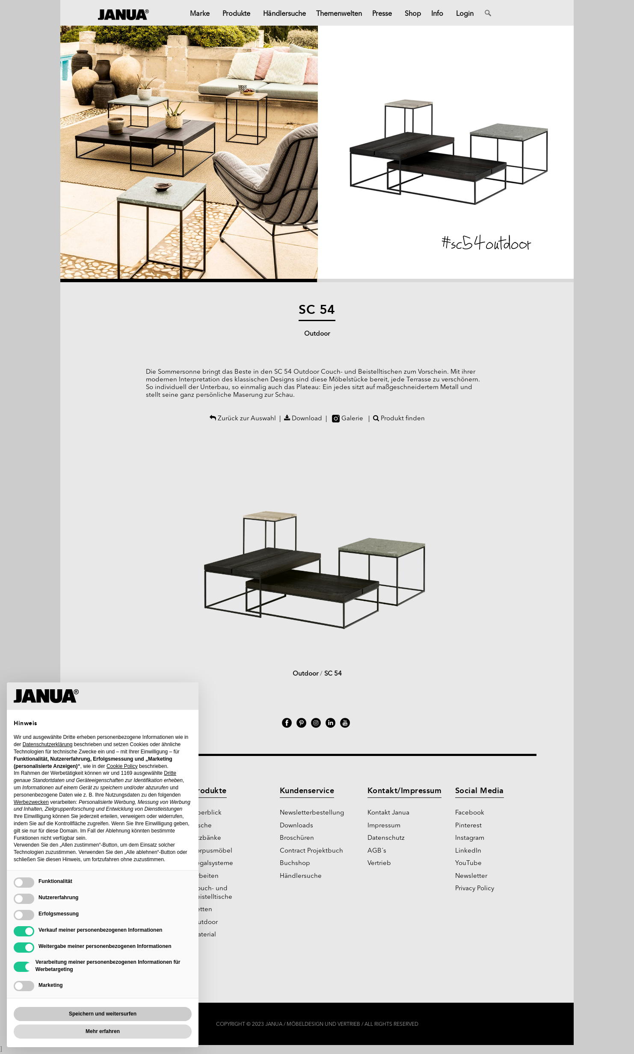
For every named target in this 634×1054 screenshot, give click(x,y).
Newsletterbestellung (312, 813)
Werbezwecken (31, 802)
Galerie (347, 419)
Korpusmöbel (212, 851)
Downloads (296, 826)
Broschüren (297, 838)
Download (303, 419)
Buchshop (295, 863)
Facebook (469, 813)
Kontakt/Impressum (404, 790)
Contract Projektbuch (311, 851)
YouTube (468, 863)
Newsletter (471, 876)
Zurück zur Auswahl (243, 419)
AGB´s (376, 851)
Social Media (479, 790)
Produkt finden (399, 419)
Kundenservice (307, 790)
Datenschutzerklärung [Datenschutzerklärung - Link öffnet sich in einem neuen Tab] (48, 744)
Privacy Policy (474, 889)
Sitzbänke (206, 838)
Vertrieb (379, 863)
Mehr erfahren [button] (103, 1031)
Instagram (469, 838)
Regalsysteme (212, 863)
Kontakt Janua (388, 813)
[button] (188, 154)
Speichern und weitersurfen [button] (102, 1014)
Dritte (170, 773)
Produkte (209, 790)
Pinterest (468, 826)
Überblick (207, 813)
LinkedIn (468, 851)
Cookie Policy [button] (122, 766)
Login (465, 14)
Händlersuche (301, 876)
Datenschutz (386, 838)
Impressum (383, 826)
